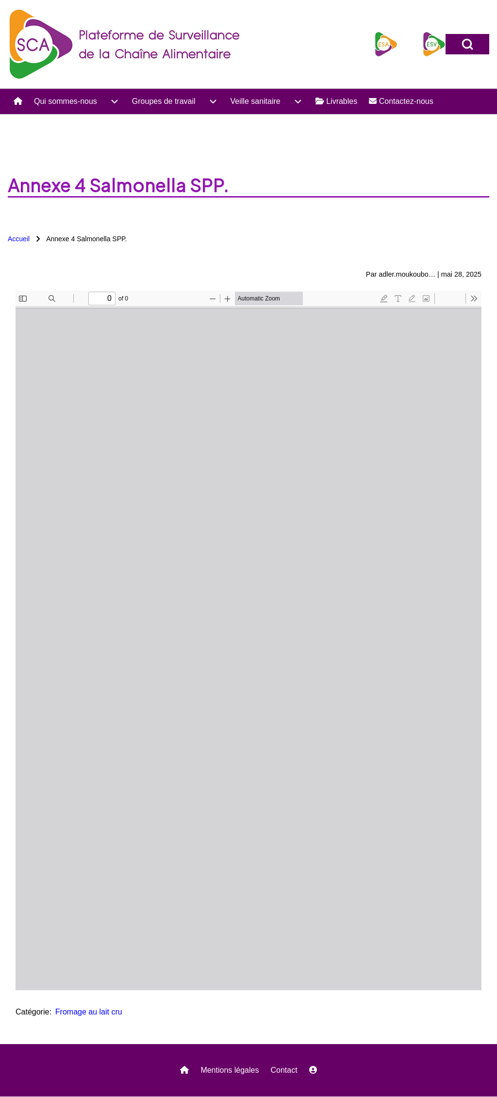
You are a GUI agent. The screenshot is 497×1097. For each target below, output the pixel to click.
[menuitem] (18, 101)
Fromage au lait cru (88, 1012)
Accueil (19, 239)
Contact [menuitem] (283, 1070)
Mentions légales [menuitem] (229, 1070)
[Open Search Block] (467, 44)
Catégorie (32, 1012)
